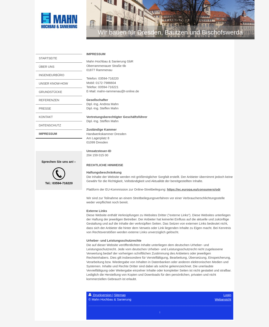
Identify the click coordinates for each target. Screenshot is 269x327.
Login (227, 295)
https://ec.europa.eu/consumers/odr (193, 189)
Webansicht (223, 299)
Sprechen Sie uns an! (58, 161)
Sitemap (120, 295)
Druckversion (100, 295)
